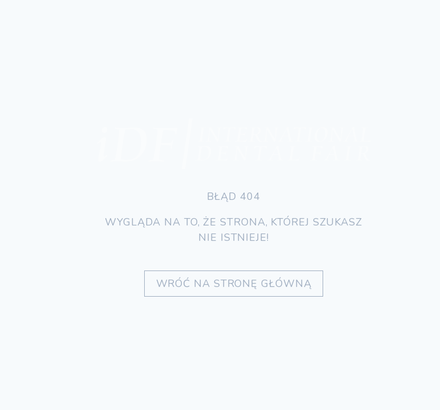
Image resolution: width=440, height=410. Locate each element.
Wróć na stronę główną (234, 283)
